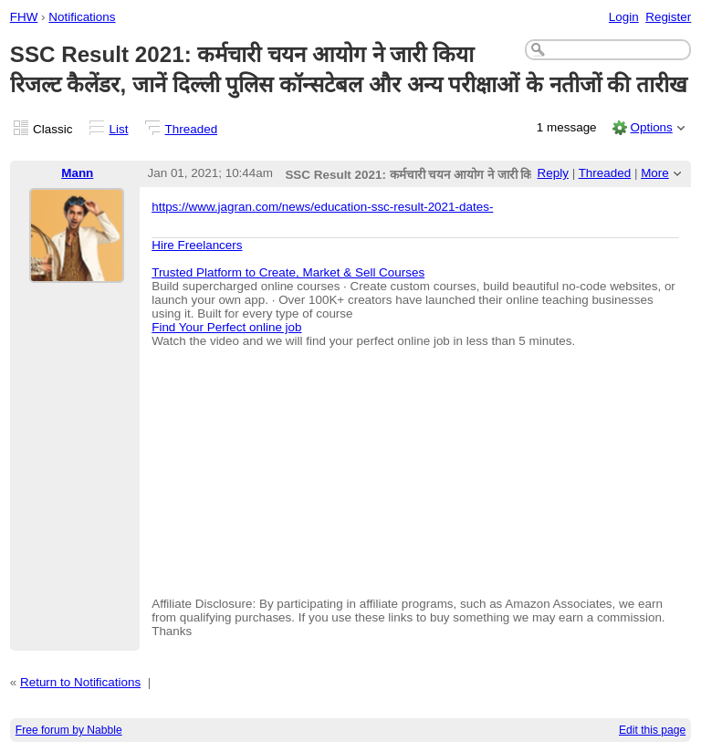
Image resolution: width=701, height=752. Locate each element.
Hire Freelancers (197, 245)
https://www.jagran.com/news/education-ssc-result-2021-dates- (322, 207)
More (655, 173)
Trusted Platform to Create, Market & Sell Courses (288, 272)
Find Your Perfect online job (226, 327)
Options (651, 127)
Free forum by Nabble (69, 730)
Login (624, 17)
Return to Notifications (80, 682)
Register (668, 17)
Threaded (191, 129)
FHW (24, 17)
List (119, 129)
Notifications (81, 17)
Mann (77, 173)
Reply (553, 173)
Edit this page (652, 730)
